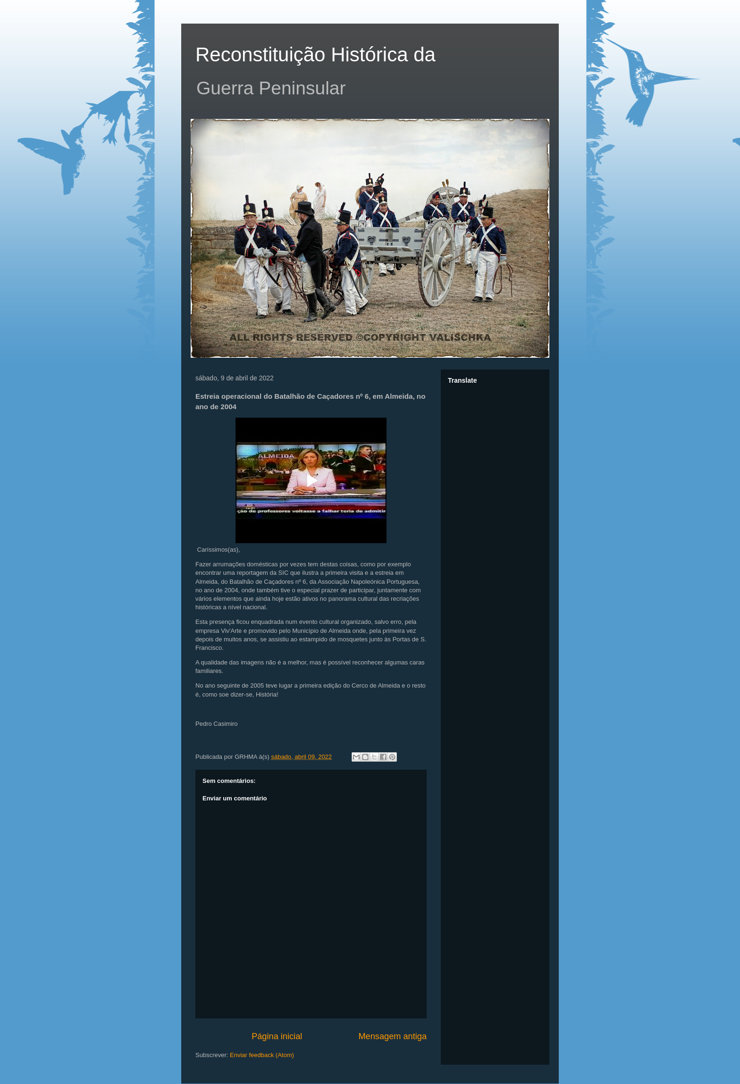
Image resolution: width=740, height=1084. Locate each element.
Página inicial (277, 1036)
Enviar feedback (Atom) (262, 1055)
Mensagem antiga (392, 1036)
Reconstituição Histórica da (315, 54)
